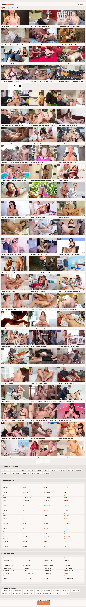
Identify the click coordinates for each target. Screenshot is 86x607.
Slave (46, 471)
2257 (37, 601)
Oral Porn (38, 591)
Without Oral (65, 594)
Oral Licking (78, 471)
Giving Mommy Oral (36, 474)
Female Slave (56, 591)
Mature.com (10, 4)
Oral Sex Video (30, 471)
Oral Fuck (14, 471)
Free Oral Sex (39, 471)
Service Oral (46, 474)
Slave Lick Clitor (75, 591)
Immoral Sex (70, 471)
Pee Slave (45, 594)
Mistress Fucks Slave (16, 474)
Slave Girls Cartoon (17, 594)
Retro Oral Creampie (28, 594)
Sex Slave (63, 471)
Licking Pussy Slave (54, 471)
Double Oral (21, 471)
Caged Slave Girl (5, 474)
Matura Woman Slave (28, 591)
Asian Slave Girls (46, 591)
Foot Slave (38, 594)
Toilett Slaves (18, 591)
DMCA (48, 601)
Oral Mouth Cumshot (54, 594)
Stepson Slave (26, 474)
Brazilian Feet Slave (6, 594)
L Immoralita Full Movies (7, 591)
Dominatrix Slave (65, 591)
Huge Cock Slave (5, 471)
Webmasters (43, 601)
